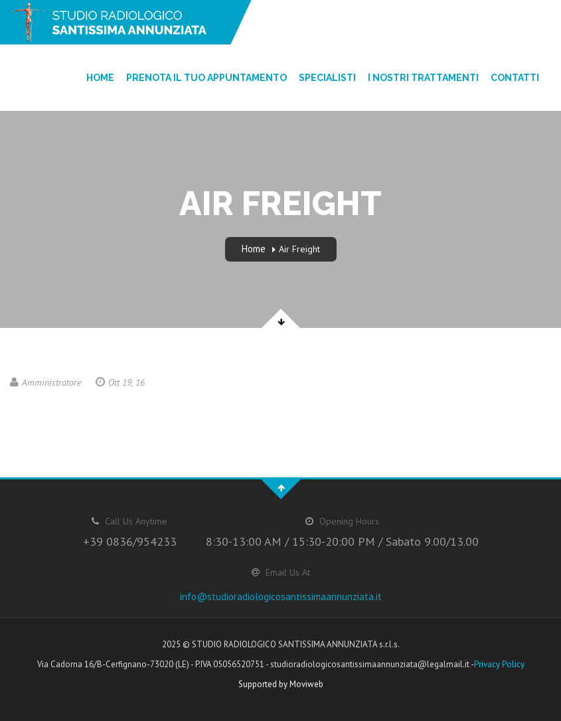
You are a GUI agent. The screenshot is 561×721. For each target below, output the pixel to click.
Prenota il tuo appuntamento (206, 77)
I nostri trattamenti (423, 77)
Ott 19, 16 (120, 382)
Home (100, 77)
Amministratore (45, 382)
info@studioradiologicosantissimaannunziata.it (281, 596)
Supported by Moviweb (280, 684)
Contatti (515, 77)
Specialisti (327, 77)
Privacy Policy (499, 664)
